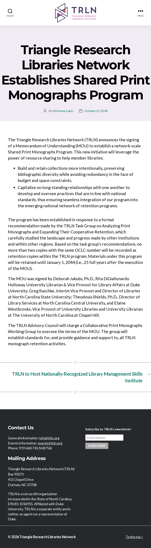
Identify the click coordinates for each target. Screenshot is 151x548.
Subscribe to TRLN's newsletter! (108, 429)
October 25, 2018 (96, 111)
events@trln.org (50, 443)
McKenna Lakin (63, 111)
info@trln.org (49, 438)
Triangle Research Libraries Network (47, 537)
